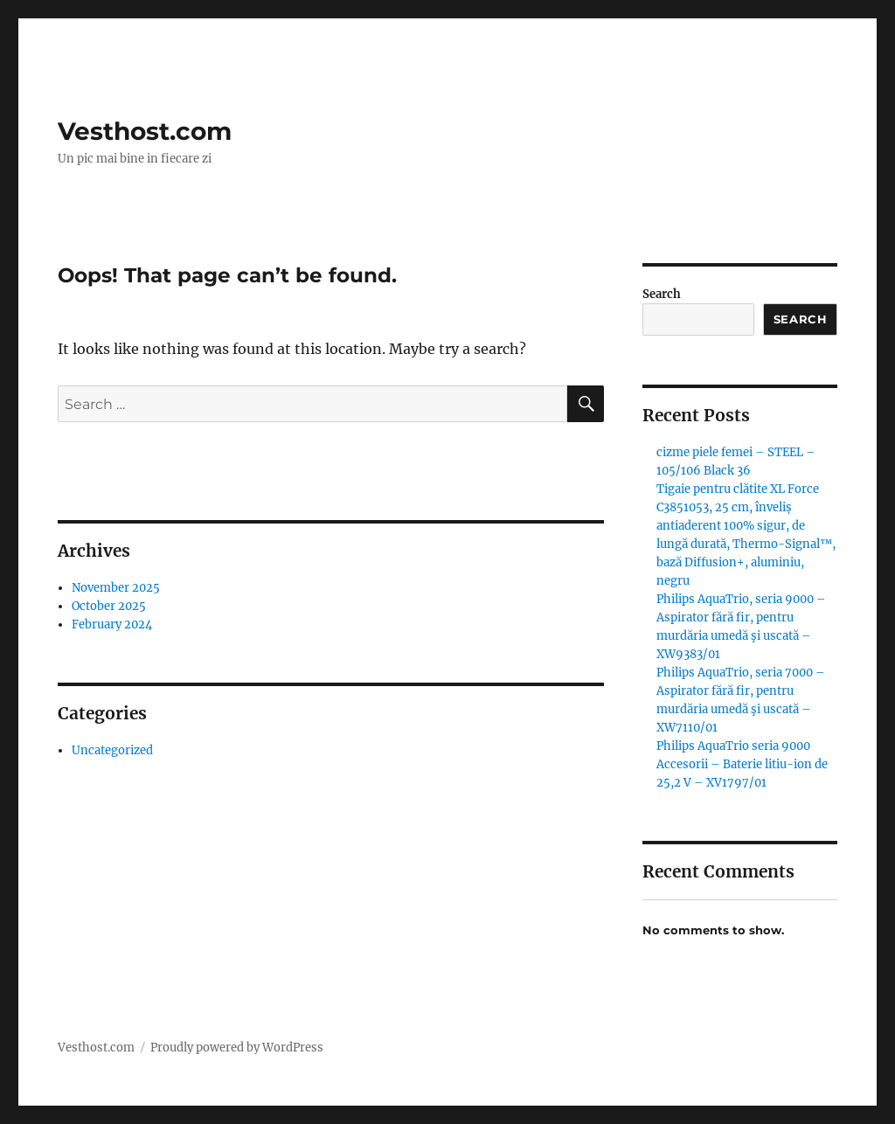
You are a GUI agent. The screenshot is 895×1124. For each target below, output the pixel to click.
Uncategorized (112, 750)
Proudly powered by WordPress (236, 1047)
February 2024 (112, 624)
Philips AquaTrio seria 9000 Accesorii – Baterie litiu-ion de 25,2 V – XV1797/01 (742, 764)
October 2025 (109, 606)
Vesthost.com (145, 131)
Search (661, 294)
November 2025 (116, 587)
